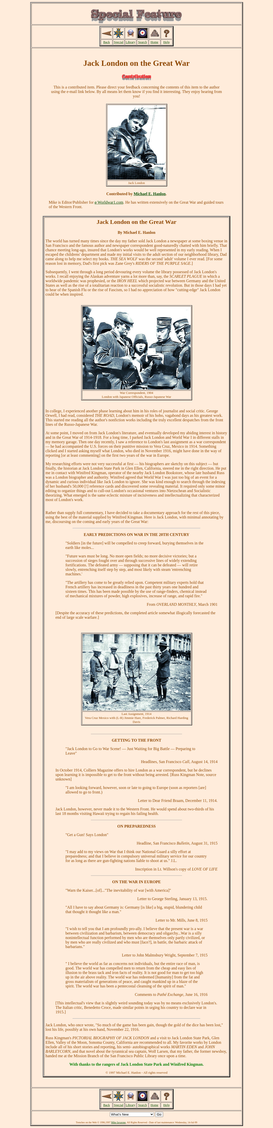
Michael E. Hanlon (149, 194)
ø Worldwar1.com (109, 202)
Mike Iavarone (118, 1122)
